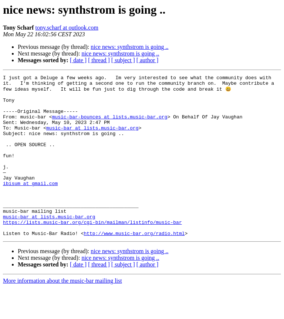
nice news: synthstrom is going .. (129, 47)
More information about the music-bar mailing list (62, 312)
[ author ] (147, 60)
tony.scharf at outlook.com (66, 27)
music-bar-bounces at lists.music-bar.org (110, 125)
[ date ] (78, 60)
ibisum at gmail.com (30, 205)
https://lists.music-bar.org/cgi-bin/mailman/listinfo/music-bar (92, 251)
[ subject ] (123, 60)
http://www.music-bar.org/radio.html (134, 265)
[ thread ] (99, 60)
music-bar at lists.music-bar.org (92, 138)
